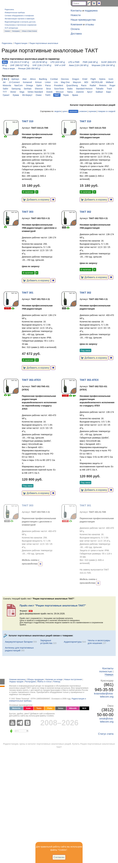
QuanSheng (72, 85)
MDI (86, 82)
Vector (13, 92)
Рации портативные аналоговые (43, 43)
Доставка (76, 33)
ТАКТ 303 (27, 211)
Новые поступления (73, 679)
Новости (76, 15)
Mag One (65, 82)
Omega (29, 85)
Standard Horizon (84, 88)
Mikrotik (72, 708)
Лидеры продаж (16, 682)
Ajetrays (15, 79)
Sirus (48, 88)
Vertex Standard (35, 92)
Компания (76, 24)
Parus (48, 85)
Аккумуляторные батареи (19, 641)
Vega (21, 92)
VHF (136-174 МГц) (41, 65)
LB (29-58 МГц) (39, 62)
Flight (93, 79)
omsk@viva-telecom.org (106, 720)
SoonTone (59, 88)
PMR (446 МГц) (90, 62)
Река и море (9, 68)
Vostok (49, 92)
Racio (84, 85)
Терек (66, 95)
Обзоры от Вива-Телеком (29, 31)
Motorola (7, 85)
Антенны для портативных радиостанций (19, 649)
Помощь (56, 682)
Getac (60, 708)
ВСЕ (84, 708)
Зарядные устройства (46, 641)
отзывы (89, 24)
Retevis (102, 85)
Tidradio (99, 88)
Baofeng (43, 79)
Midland (109, 82)
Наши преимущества (83, 19)
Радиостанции (21, 43)
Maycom (77, 82)
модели (57, 111)
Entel (84, 79)
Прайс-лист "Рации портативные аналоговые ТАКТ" (53, 605)
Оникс (39, 95)
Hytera (102, 79)
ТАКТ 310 (27, 121)
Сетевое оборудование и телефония (19, 15)
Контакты (76, 10)
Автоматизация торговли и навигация (19, 19)
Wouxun (60, 92)
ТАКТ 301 (27, 292)
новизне (83, 111)
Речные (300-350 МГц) (29, 68)
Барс (108, 92)
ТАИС (48, 95)
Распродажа (16, 31)
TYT (5, 92)
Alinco (33, 79)
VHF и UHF (59, 65)
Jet (4, 82)
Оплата (75, 29)
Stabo (70, 88)
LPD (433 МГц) (57, 62)
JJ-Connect (14, 82)
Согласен (59, 857)
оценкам (92, 111)
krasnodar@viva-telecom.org (103, 695)
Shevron (39, 88)
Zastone (80, 92)
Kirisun (38, 82)
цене (65, 111)
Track (109, 88)
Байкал (99, 92)
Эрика (75, 95)
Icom (111, 79)
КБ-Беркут (27, 95)
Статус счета (105, 733)
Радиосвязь (9, 9)
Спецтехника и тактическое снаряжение (20, 25)
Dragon (75, 79)
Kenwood (27, 82)
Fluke (49, 708)
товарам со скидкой (106, 111)
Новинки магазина (17, 679)
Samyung (15, 88)
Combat (54, 79)
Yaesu (70, 92)
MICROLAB (97, 82)
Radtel (93, 85)
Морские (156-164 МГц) (103, 65)
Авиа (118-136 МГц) (78, 65)
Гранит (6, 95)
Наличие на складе (54, 679)
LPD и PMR (74, 62)
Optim (39, 85)
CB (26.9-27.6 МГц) (19, 62)
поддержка (91, 10)
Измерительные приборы (15, 12)
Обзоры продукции (35, 679)
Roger (112, 85)
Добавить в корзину (36, 199)
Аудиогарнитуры (73, 641)
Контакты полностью (106, 670)
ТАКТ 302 (85, 211)
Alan (24, 79)
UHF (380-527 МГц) (19, 65)
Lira (56, 82)
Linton (48, 82)
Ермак (16, 95)
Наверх (109, 674)
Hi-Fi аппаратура (11, 28)
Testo (39, 708)
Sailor (5, 88)
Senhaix (28, 88)
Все (5, 79)
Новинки (7, 31)
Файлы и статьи (44, 682)
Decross (65, 79)
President (58, 85)
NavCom (18, 85)
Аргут (90, 92)
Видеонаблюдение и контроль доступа (20, 22)
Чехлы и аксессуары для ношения (99, 641)
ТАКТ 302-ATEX (31, 379)
